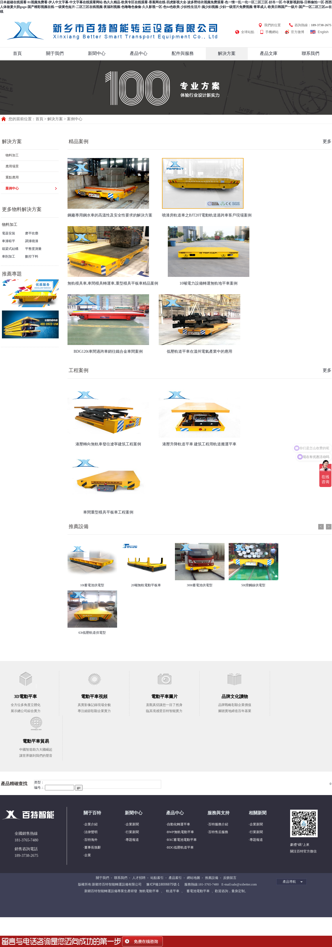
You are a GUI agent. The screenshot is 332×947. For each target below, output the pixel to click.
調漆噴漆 (31, 241)
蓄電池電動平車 (198, 891)
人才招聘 (138, 878)
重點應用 (12, 177)
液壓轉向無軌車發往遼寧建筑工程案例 (108, 444)
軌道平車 (172, 891)
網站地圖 (193, 878)
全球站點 (247, 32)
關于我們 (55, 53)
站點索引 (157, 878)
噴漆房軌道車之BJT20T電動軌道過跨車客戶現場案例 (207, 215)
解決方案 (227, 53)
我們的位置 (272, 25)
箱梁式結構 (10, 249)
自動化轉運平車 (178, 824)
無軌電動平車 (149, 891)
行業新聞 (132, 832)
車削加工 (8, 256)
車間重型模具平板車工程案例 (108, 512)
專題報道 (132, 840)
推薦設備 (78, 526)
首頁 (17, 53)
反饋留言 (229, 878)
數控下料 (31, 256)
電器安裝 (8, 233)
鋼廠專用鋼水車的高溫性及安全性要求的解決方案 (110, 215)
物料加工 (12, 155)
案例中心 (74, 119)
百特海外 (91, 840)
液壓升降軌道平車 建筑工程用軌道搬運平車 (199, 444)
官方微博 (297, 32)
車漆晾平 (8, 241)
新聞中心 (97, 53)
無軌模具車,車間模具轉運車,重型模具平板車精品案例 (113, 283)
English (323, 32)
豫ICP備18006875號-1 (162, 884)
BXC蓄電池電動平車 (182, 840)
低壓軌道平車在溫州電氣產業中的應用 (199, 351)
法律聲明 (91, 832)
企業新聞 (132, 824)
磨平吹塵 (31, 233)
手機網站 (272, 32)
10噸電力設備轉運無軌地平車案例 (208, 283)
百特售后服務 (218, 832)
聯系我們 (310, 53)
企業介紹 (91, 824)
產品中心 (138, 53)
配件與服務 (183, 53)
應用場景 (12, 166)
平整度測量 (33, 249)
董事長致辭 (92, 847)
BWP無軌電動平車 (180, 832)
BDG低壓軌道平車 (180, 847)
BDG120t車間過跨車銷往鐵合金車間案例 (108, 351)
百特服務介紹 (218, 824)
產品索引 (175, 878)
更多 (327, 141)
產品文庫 (268, 53)
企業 (87, 855)
